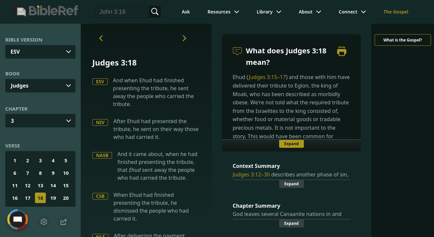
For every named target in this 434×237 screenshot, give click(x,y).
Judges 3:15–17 (267, 77)
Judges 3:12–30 (251, 174)
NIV (100, 122)
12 (27, 185)
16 (15, 198)
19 (53, 198)
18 (40, 198)
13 (40, 185)
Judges (20, 85)
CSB (100, 196)
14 (53, 185)
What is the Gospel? (402, 40)
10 (66, 173)
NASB (102, 155)
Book (12, 73)
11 (15, 185)
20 (66, 198)
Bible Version (24, 39)
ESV (100, 81)
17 (27, 198)
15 (66, 185)
